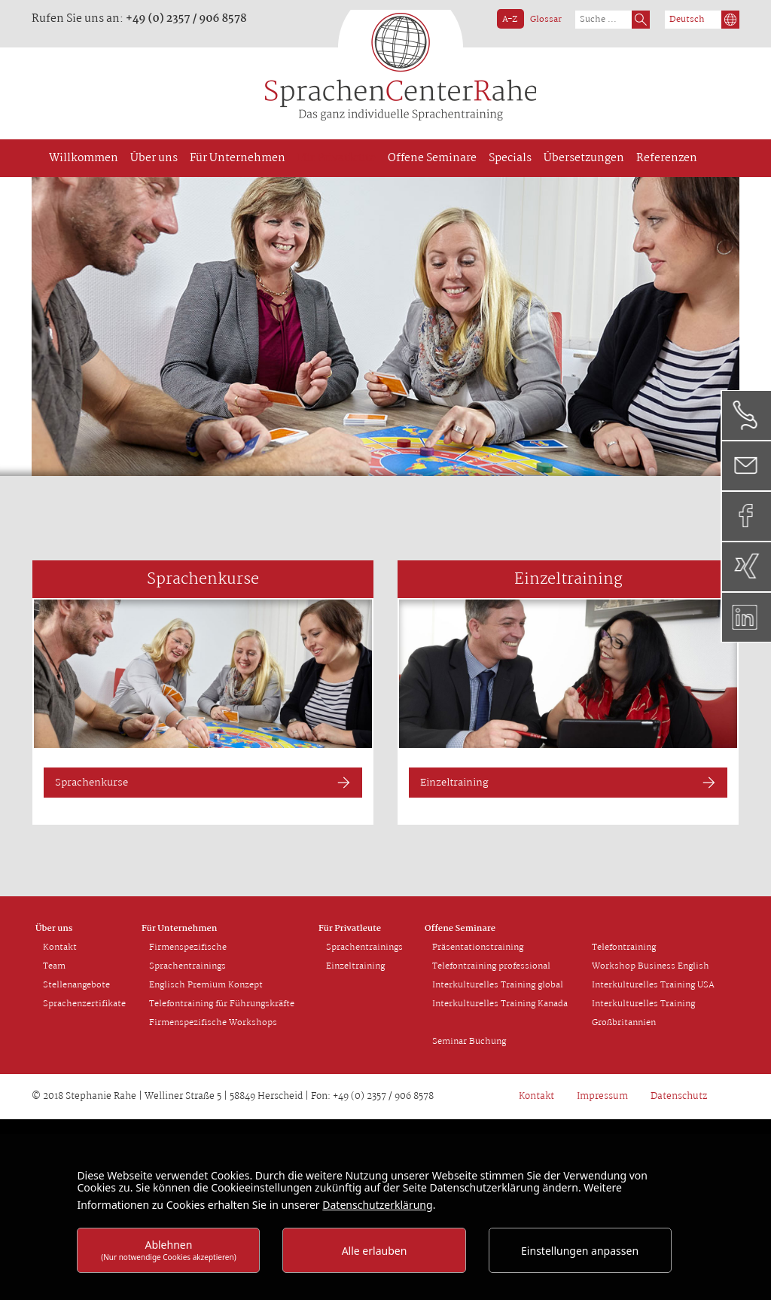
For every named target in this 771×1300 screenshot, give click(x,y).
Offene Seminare (460, 928)
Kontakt (60, 947)
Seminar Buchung (469, 1041)
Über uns (54, 928)
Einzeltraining (454, 782)
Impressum (602, 1096)
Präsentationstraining (477, 947)
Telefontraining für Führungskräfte (221, 1004)
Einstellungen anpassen (579, 1251)
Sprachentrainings (364, 947)
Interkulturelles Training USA (653, 985)
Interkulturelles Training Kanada (500, 1004)
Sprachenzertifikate (84, 1004)
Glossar (546, 19)
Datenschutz (679, 1096)
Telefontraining (624, 947)
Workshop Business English (650, 966)
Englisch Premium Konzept (206, 985)
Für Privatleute (349, 928)
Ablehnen (168, 1249)
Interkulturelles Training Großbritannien (643, 1013)
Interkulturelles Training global (497, 985)
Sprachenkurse (91, 782)
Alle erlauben (374, 1251)
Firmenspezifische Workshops (213, 1023)
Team (54, 966)
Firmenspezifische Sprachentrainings (188, 957)
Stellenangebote (76, 985)
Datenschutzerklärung (377, 1205)
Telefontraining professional (491, 966)
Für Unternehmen (179, 928)
